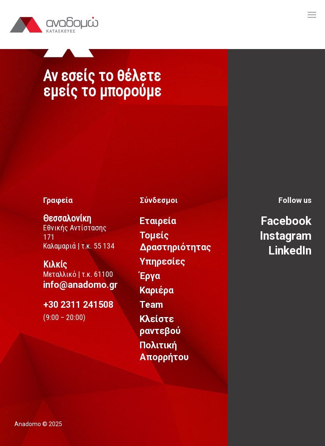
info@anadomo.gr (80, 284)
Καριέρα (157, 290)
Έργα (150, 276)
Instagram (285, 236)
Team (151, 304)
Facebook (286, 221)
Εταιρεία (158, 221)
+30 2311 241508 (78, 304)
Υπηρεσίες (162, 261)
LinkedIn (289, 250)
